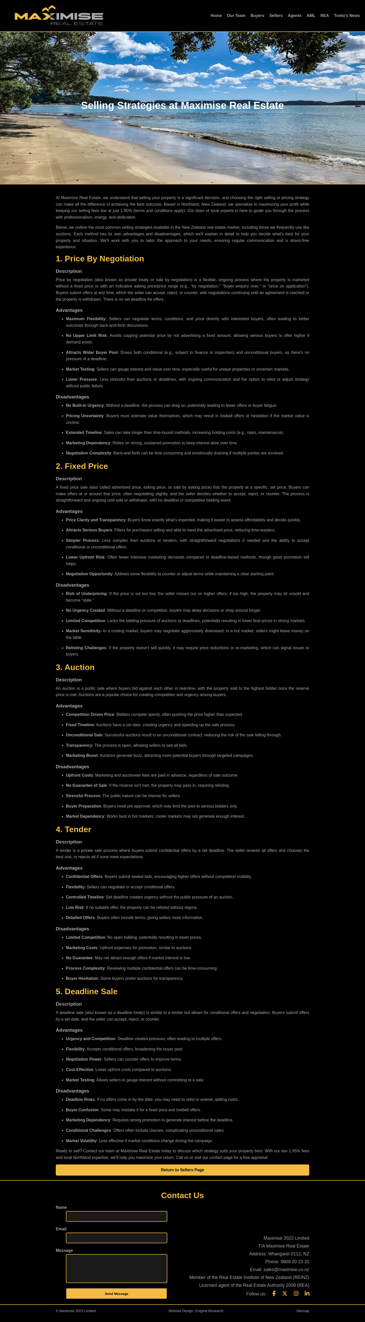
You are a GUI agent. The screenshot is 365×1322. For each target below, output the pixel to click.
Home (216, 15)
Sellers (276, 15)
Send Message (117, 1299)
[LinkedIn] (307, 1298)
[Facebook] (274, 1298)
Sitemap (302, 1316)
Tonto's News (347, 15)
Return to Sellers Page (182, 1170)
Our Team (236, 15)
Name (61, 1207)
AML (310, 15)
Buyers (257, 15)
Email (61, 1229)
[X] (284, 1298)
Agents (294, 15)
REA (324, 15)
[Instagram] (296, 1298)
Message (64, 1250)
